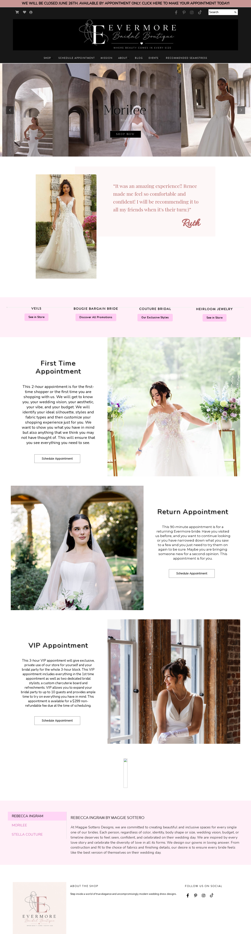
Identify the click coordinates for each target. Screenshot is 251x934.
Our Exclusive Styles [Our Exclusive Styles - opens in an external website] (155, 317)
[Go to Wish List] (24, 12)
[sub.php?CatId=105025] (125, 110)
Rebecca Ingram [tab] (27, 761)
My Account (153, 913)
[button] (48, 58)
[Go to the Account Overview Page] (31, 12)
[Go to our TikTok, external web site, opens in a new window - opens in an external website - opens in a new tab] (200, 12)
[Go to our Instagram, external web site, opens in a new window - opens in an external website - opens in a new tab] (192, 13)
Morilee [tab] (19, 770)
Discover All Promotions (95, 317)
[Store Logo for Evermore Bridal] (125, 34)
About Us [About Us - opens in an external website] (113, 913)
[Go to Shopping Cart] (17, 12)
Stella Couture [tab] (27, 779)
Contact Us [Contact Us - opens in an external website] (76, 913)
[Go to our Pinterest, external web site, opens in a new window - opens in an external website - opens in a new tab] (184, 13)
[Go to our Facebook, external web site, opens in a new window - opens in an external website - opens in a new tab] (176, 13)
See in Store (36, 317)
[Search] (223, 12)
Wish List (152, 918)
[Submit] (235, 12)
